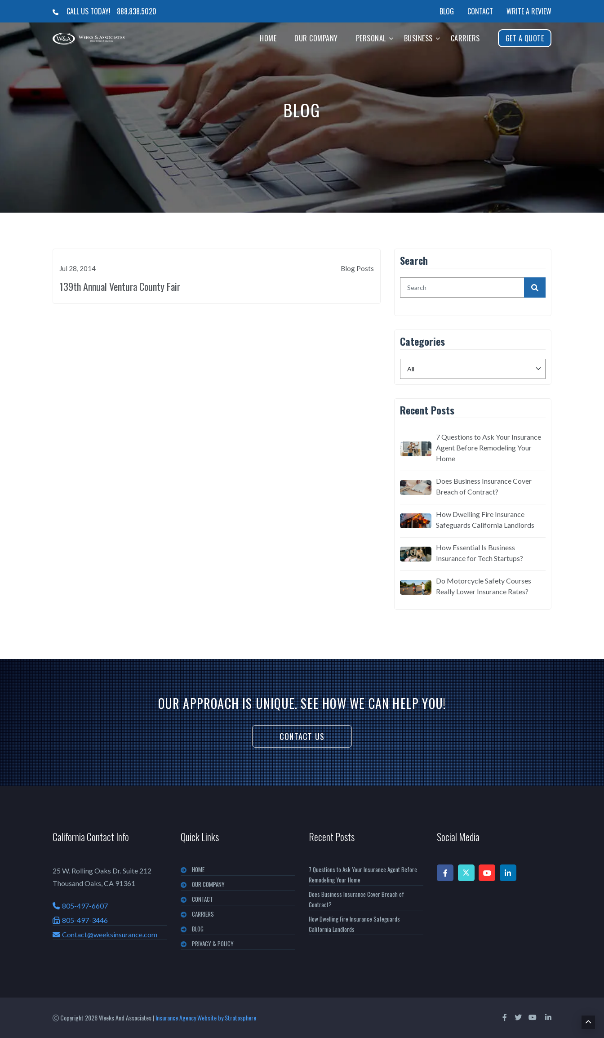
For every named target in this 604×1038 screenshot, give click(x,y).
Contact (480, 11)
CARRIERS (203, 913)
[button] (391, 38)
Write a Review (528, 11)
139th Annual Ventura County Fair (119, 286)
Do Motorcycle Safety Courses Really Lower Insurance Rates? (483, 586)
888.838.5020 (136, 11)
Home (268, 38)
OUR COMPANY (208, 884)
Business (418, 38)
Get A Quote (525, 38)
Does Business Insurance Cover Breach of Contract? (484, 486)
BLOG (198, 928)
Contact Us (302, 736)
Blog (447, 11)
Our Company (316, 38)
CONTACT (202, 899)
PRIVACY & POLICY (213, 943)
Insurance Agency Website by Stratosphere (205, 1017)
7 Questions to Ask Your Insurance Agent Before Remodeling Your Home (488, 447)
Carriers (465, 38)
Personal (371, 38)
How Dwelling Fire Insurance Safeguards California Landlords (485, 519)
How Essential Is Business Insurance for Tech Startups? (479, 552)
